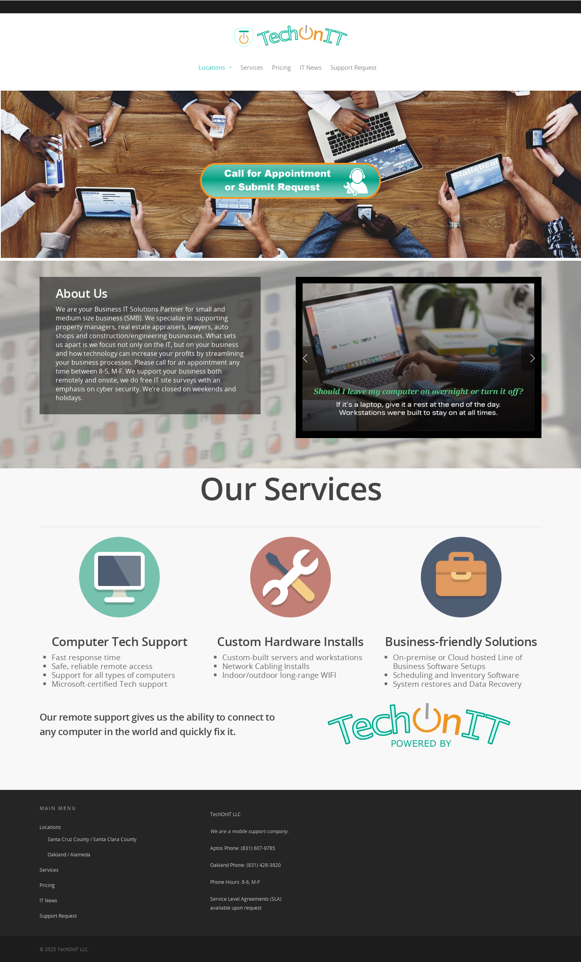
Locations (215, 67)
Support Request (353, 67)
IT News (311, 67)
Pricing (281, 67)
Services (251, 67)
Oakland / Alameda (69, 854)
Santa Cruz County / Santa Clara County (92, 839)
